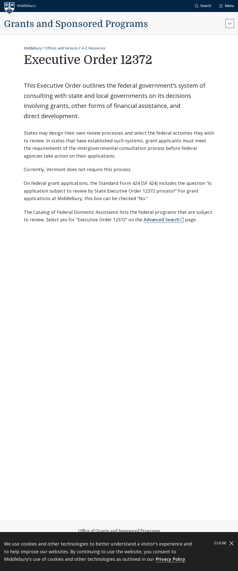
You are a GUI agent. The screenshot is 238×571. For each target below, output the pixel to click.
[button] (203, 6)
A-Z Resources (93, 48)
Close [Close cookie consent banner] (224, 543)
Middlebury (32, 48)
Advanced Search (161, 220)
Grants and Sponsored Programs (76, 24)
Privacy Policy (170, 559)
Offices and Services (61, 48)
